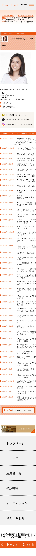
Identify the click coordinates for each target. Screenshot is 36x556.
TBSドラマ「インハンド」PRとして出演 (26, 392)
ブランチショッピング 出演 (26, 321)
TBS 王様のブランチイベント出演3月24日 (26, 170)
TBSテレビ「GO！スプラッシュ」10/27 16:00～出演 (26, 180)
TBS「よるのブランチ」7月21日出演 (26, 316)
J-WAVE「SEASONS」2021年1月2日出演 (26, 352)
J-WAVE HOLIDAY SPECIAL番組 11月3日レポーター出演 (26, 233)
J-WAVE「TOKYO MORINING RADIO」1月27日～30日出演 (26, 375)
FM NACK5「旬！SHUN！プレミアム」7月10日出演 (26, 253)
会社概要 (9, 534)
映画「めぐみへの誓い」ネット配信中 (26, 326)
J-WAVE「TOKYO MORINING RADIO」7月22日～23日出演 (26, 363)
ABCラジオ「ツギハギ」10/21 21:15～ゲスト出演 (26, 185)
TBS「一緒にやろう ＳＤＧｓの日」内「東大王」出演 (26, 210)
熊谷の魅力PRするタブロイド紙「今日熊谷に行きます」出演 (26, 303)
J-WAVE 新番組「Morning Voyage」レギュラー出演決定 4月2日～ (26, 333)
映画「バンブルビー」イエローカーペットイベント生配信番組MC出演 (26, 398)
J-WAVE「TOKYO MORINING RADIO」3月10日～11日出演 (26, 339)
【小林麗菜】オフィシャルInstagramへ (19, 124)
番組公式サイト (7, 103)
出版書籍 (12, 488)
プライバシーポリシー (19, 535)
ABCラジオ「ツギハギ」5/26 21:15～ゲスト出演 (26, 164)
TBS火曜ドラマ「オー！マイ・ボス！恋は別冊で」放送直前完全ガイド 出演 (26, 346)
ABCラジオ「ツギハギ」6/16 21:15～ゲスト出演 (26, 159)
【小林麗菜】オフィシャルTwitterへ (18, 119)
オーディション (17, 503)
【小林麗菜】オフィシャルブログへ (17, 115)
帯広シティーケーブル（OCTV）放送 (26, 227)
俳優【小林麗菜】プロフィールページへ (9, 106)
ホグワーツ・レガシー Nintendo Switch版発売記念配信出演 (26, 197)
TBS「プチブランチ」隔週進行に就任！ (26, 215)
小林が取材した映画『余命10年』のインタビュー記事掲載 (26, 283)
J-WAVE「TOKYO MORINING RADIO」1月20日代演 (26, 296)
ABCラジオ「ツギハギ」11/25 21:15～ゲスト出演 (26, 175)
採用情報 (24, 534)
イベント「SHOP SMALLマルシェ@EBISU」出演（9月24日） (26, 204)
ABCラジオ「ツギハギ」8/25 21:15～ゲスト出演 (26, 154)
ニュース (12, 458)
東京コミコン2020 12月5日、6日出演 (26, 357)
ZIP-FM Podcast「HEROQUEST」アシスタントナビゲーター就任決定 (26, 269)
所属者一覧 (13, 473)
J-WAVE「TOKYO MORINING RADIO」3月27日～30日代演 (26, 221)
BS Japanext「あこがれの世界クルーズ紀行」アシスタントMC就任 (26, 276)
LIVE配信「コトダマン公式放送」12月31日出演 (26, 381)
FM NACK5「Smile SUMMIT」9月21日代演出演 (26, 240)
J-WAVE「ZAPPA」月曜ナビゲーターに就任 (26, 369)
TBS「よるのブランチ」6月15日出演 (26, 258)
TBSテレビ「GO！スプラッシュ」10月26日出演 (26, 148)
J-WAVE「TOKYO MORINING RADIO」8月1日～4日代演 (26, 247)
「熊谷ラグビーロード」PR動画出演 (26, 387)
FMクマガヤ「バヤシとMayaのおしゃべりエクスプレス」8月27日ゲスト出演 (26, 310)
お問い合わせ (15, 518)
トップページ (8, 15)
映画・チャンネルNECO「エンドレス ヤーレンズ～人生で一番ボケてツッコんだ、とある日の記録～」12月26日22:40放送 (25, 141)
